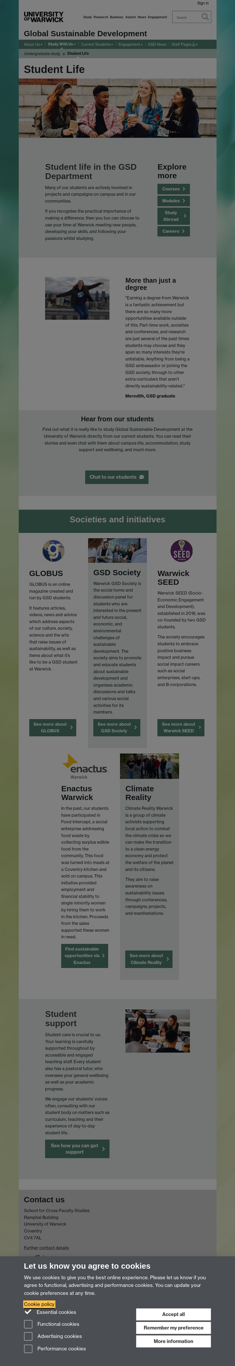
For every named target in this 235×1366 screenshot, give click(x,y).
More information (173, 1341)
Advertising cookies (53, 1337)
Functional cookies (51, 1325)
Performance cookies (55, 1349)
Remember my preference (174, 1328)
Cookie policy (39, 1304)
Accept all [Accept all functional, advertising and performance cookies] (173, 1314)
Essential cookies (50, 1311)
